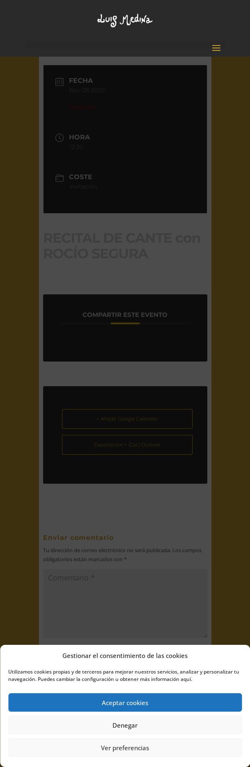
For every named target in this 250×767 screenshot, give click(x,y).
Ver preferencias (125, 748)
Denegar (125, 725)
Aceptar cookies (125, 703)
